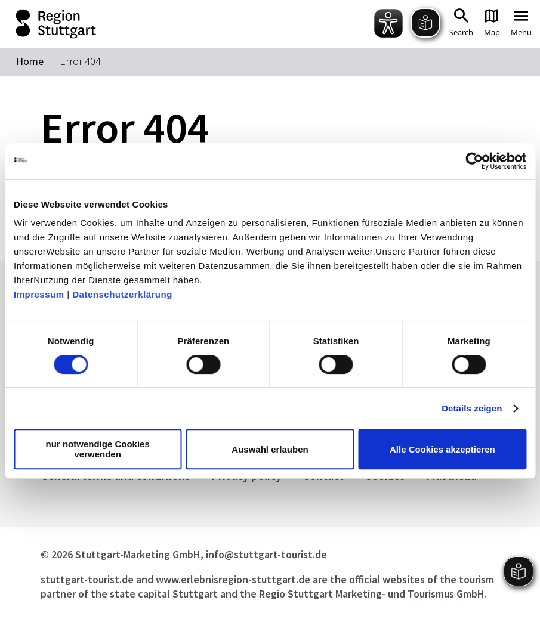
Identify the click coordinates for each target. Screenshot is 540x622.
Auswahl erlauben (270, 449)
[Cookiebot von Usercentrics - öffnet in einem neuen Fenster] (474, 161)
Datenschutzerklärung (122, 294)
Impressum (39, 294)
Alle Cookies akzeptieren (442, 449)
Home (30, 61)
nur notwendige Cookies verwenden (98, 449)
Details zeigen (472, 408)
